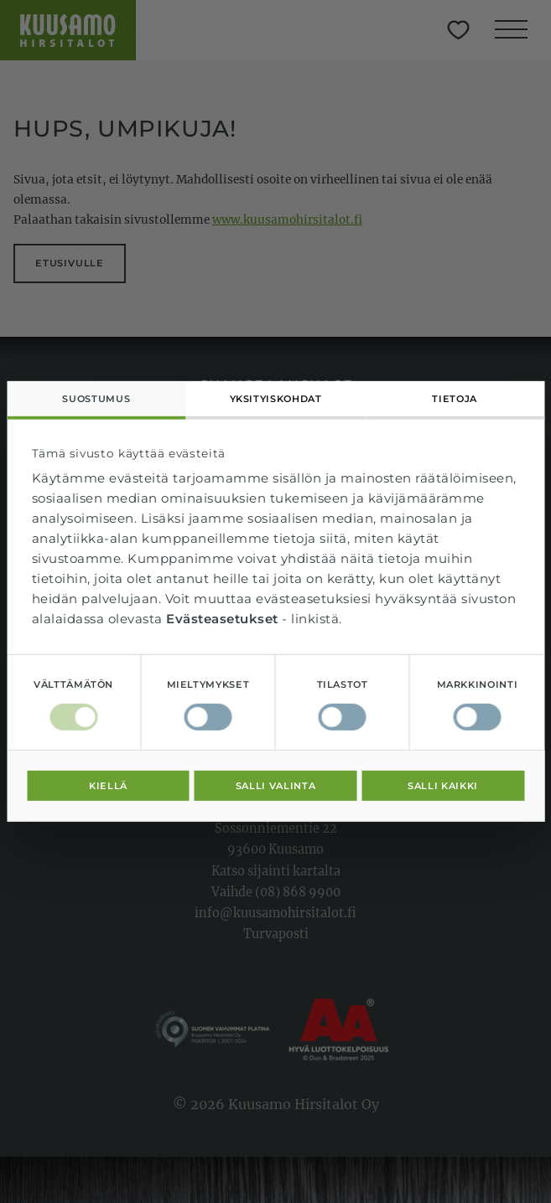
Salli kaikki (443, 786)
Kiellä (108, 786)
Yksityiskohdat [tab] (276, 399)
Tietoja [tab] (454, 399)
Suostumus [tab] (96, 399)
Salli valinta (275, 786)
